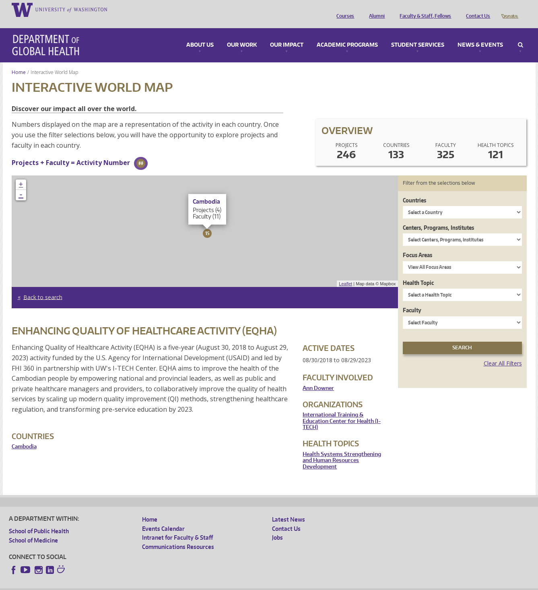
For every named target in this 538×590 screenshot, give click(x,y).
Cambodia (24, 435)
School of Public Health (39, 519)
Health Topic (418, 271)
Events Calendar (163, 517)
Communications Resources (178, 535)
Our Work (242, 34)
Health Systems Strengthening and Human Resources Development (342, 449)
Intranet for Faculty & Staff (177, 526)
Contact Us (476, 9)
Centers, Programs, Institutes (438, 216)
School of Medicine (33, 529)
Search (520, 34)
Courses (343, 9)
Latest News (288, 508)
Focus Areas (417, 243)
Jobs (277, 526)
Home (19, 61)
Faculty (412, 298)
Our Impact (286, 34)
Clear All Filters (503, 352)
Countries (414, 189)
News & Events (480, 34)
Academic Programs (347, 34)
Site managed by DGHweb (196, 584)
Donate (509, 9)
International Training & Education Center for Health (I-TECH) (342, 409)
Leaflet (345, 272)
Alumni (375, 9)
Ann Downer (318, 377)
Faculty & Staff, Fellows (423, 9)
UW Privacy (115, 584)
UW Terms (148, 584)
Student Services (417, 34)
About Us (200, 34)
